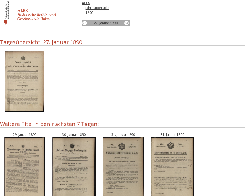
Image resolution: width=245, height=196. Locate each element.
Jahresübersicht (97, 7)
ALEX (86, 3)
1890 (89, 12)
